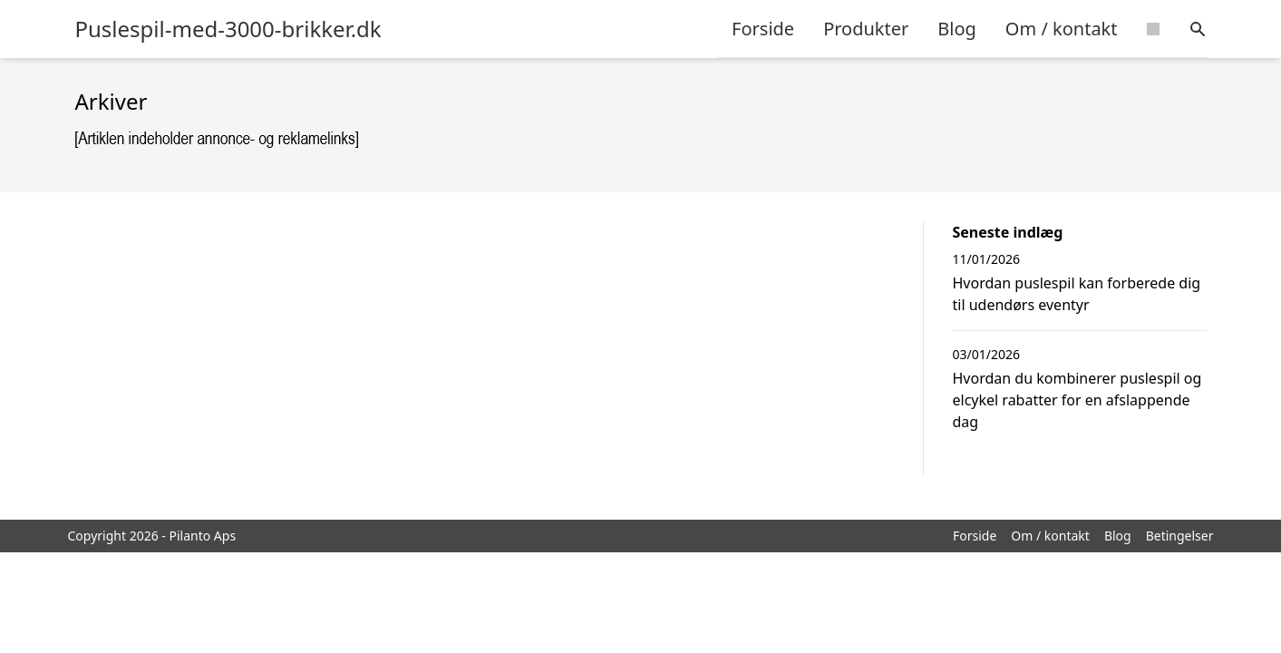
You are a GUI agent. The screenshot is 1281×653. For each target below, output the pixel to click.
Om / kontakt (1061, 28)
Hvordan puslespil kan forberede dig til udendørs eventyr (1077, 294)
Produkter (865, 28)
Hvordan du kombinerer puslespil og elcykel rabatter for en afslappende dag (1077, 400)
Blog (956, 28)
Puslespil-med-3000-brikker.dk (228, 29)
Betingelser (1180, 535)
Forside (763, 28)
